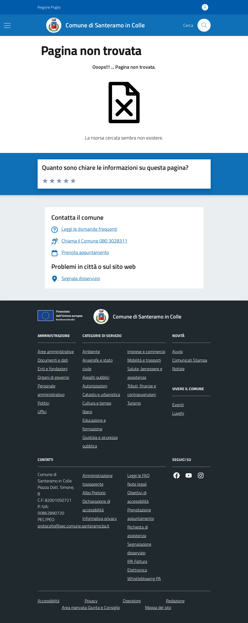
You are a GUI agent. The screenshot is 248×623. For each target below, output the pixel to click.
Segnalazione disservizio (139, 548)
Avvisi (177, 351)
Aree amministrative (56, 351)
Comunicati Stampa (189, 360)
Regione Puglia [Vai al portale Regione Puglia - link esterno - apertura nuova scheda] (49, 7)
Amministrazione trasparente (97, 479)
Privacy (91, 601)
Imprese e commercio (146, 351)
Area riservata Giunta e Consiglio (91, 607)
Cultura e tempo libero (96, 407)
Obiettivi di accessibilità (138, 496)
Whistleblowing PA (144, 578)
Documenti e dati (53, 360)
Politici (43, 403)
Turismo (134, 403)
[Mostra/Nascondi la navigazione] (7, 25)
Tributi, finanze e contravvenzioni (141, 390)
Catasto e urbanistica (101, 394)
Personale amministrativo (51, 390)
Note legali (137, 484)
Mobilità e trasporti (144, 360)
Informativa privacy (99, 518)
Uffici (42, 411)
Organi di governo (53, 377)
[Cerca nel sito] (203, 25)
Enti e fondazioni (52, 368)
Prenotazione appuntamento (140, 514)
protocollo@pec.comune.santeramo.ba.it (73, 526)
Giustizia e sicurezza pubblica (100, 441)
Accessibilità (48, 601)
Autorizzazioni (94, 386)
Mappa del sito (158, 607)
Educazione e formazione (94, 424)
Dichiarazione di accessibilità (96, 505)
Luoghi (178, 413)
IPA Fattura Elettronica (137, 565)
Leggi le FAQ (138, 475)
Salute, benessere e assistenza (144, 372)
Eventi (178, 404)
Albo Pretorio (94, 492)
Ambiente (91, 351)
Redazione (175, 601)
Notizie (178, 368)
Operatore (132, 601)
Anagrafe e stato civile (97, 364)
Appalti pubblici (95, 377)
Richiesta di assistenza (137, 531)
